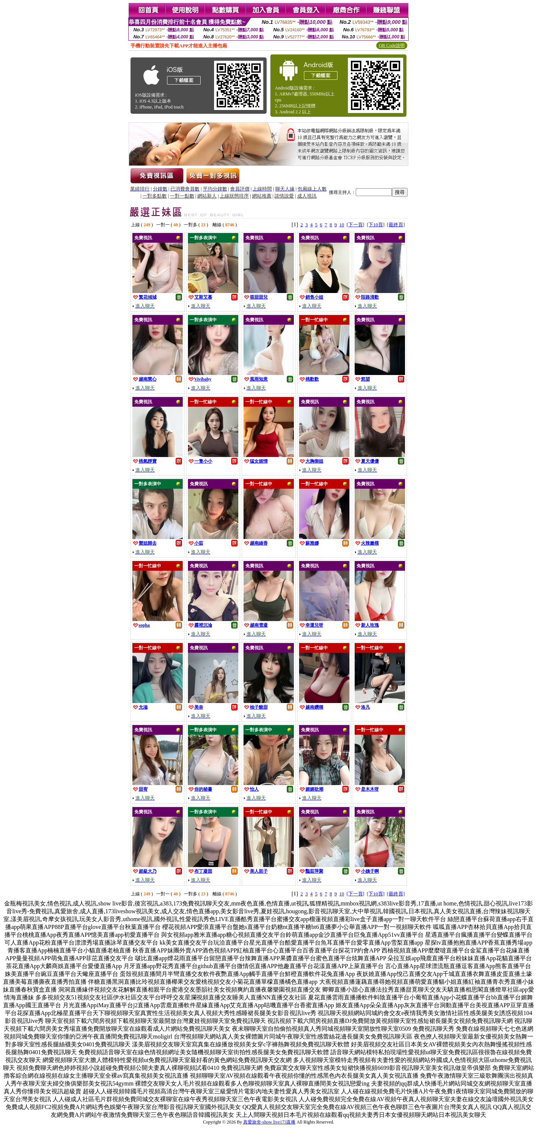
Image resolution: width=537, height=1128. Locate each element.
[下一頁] (355, 224)
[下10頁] (375, 224)
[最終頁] (396, 224)
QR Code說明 (392, 45)
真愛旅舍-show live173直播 (269, 1122)
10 (341, 224)
